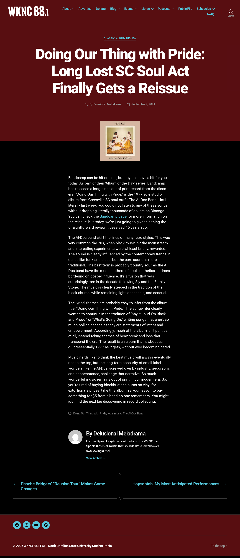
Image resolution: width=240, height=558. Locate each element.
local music (114, 415)
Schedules (192, 15)
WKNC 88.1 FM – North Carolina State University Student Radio (68, 548)
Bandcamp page (113, 218)
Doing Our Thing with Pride (89, 415)
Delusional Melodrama (107, 106)
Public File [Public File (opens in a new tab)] (207, 10)
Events (150, 10)
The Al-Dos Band (133, 415)
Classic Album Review (120, 40)
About (89, 10)
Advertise (107, 10)
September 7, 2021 (143, 106)
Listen (168, 10)
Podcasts (186, 10)
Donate (123, 10)
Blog (135, 10)
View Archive (96, 460)
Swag (211, 15)
